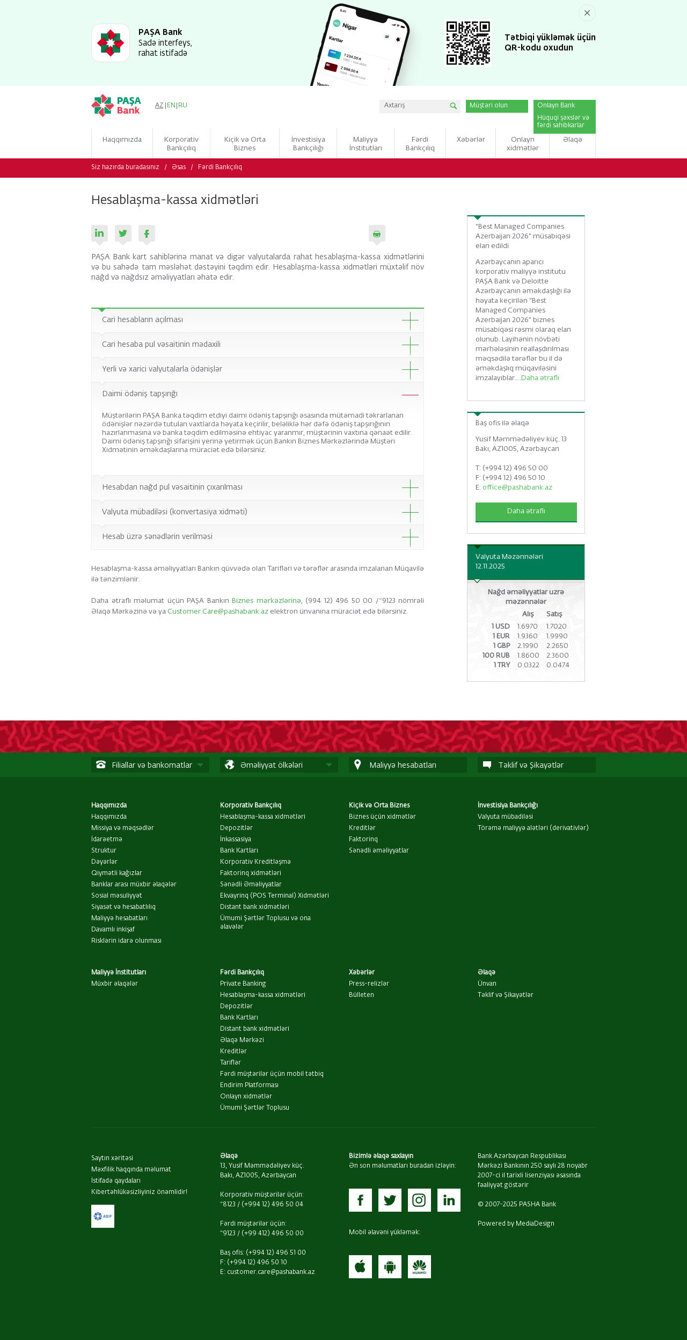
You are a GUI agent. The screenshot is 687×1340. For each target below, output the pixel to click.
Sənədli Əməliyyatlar (251, 885)
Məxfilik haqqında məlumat (131, 1170)
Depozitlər (236, 828)
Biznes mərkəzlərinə (266, 601)
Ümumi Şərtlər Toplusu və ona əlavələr (265, 922)
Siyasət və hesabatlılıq (123, 907)
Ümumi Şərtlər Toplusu (254, 1108)
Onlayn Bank (556, 106)
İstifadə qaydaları (116, 1181)
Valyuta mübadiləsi (505, 817)
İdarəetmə (106, 839)
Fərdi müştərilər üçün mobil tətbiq (272, 1074)
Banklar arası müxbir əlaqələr (134, 885)
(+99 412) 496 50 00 (273, 1233)
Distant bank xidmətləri (254, 907)
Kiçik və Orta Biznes (379, 806)
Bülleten (361, 995)
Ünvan (487, 984)
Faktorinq (363, 839)
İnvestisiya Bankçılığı (508, 806)
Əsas (179, 167)
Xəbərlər (362, 973)
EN (171, 106)
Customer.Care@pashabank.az (217, 611)
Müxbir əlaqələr (114, 984)
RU (182, 106)
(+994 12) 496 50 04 (272, 1204)
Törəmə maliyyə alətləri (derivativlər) (533, 828)
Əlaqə (486, 973)
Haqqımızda (109, 806)
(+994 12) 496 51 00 (276, 1253)
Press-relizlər (369, 984)
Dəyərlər (104, 862)
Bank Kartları (239, 851)
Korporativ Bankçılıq (250, 806)
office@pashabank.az (517, 487)
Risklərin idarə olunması (126, 941)
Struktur (103, 851)
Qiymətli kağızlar (116, 873)
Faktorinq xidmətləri (250, 873)
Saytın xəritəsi (112, 1158)
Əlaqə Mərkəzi (242, 1040)
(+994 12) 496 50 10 (257, 1262)
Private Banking (243, 984)
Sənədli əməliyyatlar (379, 851)
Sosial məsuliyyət (116, 896)
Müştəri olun (489, 106)
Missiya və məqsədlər (122, 828)
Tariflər (230, 1063)
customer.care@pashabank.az (271, 1272)
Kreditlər (362, 828)
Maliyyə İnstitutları (118, 973)
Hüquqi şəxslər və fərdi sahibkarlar (563, 122)
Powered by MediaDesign (516, 1224)
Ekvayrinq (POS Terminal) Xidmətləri (274, 896)
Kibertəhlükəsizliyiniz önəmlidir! (139, 1192)
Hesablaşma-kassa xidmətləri (262, 817)
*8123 (228, 1204)
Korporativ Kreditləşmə (255, 862)
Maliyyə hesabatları (119, 918)
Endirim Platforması (249, 1085)
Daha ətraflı (540, 378)
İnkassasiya (235, 839)
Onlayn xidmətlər (246, 1097)
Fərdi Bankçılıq (220, 167)
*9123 (228, 1233)
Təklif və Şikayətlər (505, 995)
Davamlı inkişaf (113, 930)
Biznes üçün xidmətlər (382, 817)
